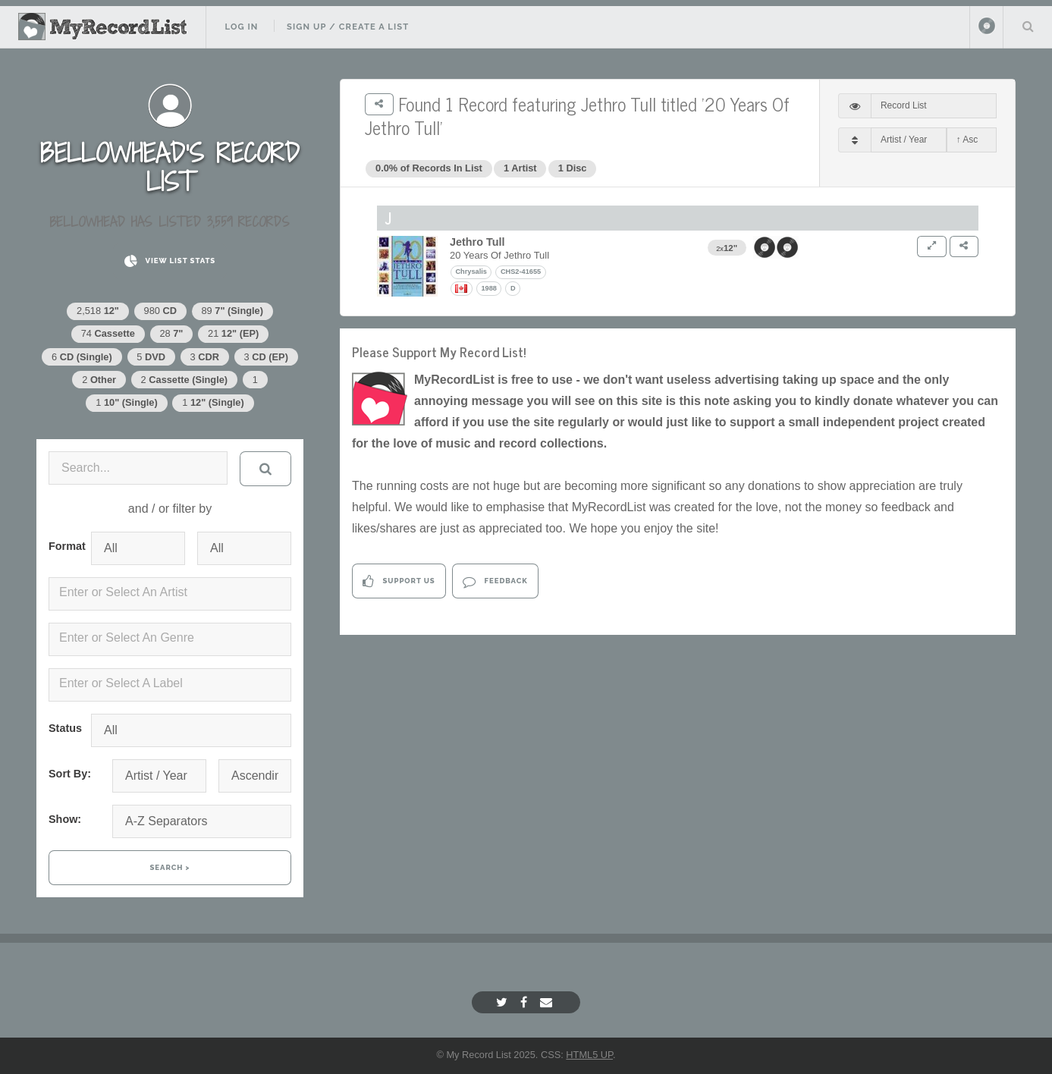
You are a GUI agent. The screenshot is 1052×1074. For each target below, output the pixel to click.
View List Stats (169, 261)
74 (108, 333)
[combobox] (170, 594)
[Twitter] (503, 1002)
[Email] (548, 1002)
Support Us (399, 581)
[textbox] (173, 592)
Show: (65, 819)
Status (64, 728)
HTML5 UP (589, 1054)
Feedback (495, 581)
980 (160, 310)
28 (171, 333)
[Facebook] (525, 1002)
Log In (241, 26)
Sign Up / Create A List (348, 26)
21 (233, 333)
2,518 (98, 310)
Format (64, 546)
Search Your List (1027, 26)
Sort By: (70, 774)
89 (232, 310)
